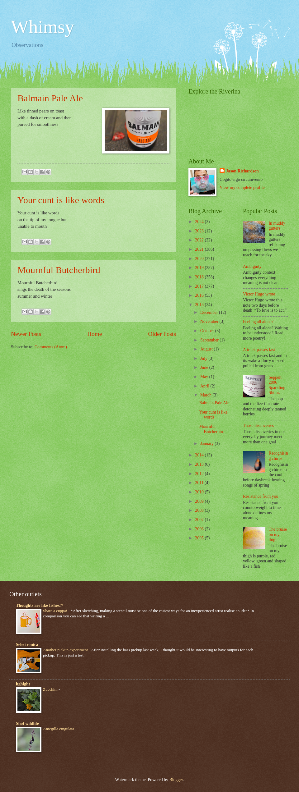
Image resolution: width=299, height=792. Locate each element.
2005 (200, 538)
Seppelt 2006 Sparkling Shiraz (277, 385)
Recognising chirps (278, 456)
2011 (200, 482)
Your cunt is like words (60, 200)
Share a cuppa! (55, 610)
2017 (200, 286)
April (205, 386)
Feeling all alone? (258, 321)
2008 (200, 510)
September (210, 340)
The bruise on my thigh (278, 534)
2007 (200, 519)
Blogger (176, 779)
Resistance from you (260, 496)
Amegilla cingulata (59, 728)
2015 (200, 304)
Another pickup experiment (66, 650)
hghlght (23, 684)
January (207, 443)
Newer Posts (26, 334)
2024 (200, 221)
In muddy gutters (277, 226)
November (210, 321)
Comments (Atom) (51, 347)
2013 (200, 464)
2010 (200, 492)
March (206, 395)
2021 (200, 249)
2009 (200, 501)
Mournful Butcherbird (58, 270)
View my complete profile (242, 187)
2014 (200, 455)
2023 (200, 231)
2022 (200, 240)
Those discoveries (258, 425)
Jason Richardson (242, 171)
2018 (200, 277)
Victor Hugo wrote (259, 294)
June (204, 367)
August (207, 349)
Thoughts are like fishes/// (39, 605)
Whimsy (42, 26)
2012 (200, 473)
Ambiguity (252, 266)
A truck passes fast (259, 349)
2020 (200, 258)
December (209, 312)
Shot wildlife (27, 723)
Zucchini (51, 689)
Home (94, 334)
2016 (200, 295)
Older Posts (162, 334)
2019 (200, 267)
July (204, 358)
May (204, 376)
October (207, 330)
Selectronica (27, 644)
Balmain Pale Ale (50, 98)
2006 (200, 529)
